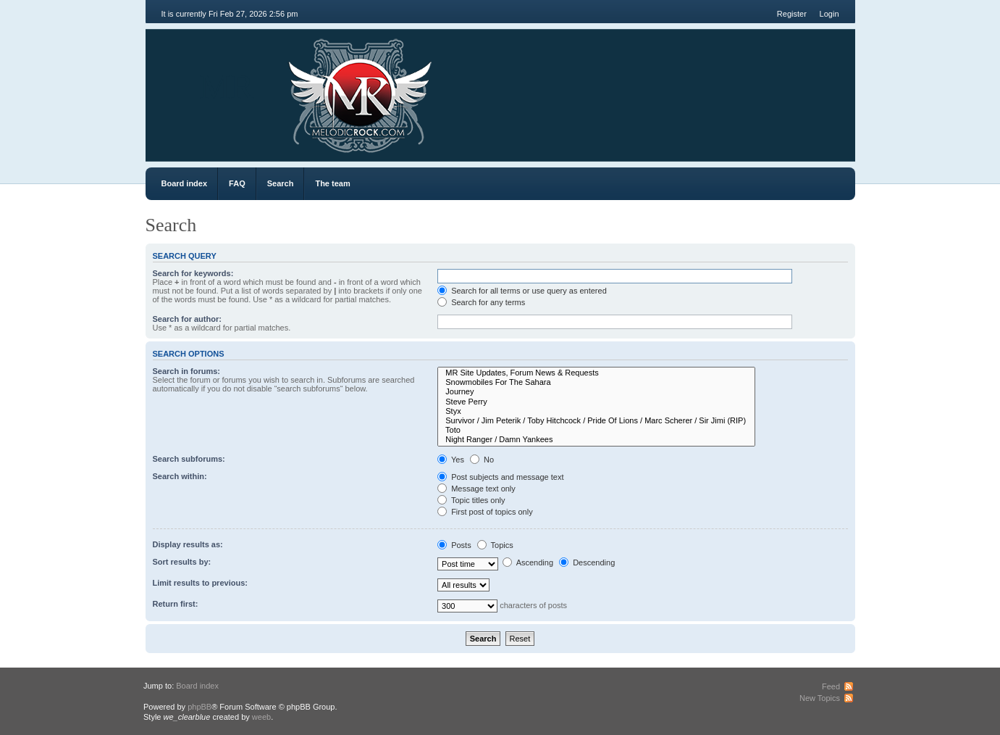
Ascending (528, 562)
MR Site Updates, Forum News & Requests (596, 373)
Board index (184, 183)
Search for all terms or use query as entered (522, 290)
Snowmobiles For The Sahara (596, 382)
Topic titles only (471, 500)
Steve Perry (596, 402)
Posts (454, 545)
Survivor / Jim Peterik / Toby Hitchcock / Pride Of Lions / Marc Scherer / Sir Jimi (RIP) (596, 420)
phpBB (199, 706)
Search (280, 183)
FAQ (237, 183)
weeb (261, 717)
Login (829, 13)
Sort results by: (182, 561)
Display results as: (188, 544)
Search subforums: (189, 458)
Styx (596, 411)
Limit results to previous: (200, 582)
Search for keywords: (193, 273)
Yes (450, 459)
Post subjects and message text (500, 477)
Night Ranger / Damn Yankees (596, 439)
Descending (587, 562)
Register (792, 13)
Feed (831, 686)
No (482, 459)
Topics (495, 545)
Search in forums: (187, 371)
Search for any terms (481, 302)
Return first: (175, 603)
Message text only (476, 488)
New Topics (819, 698)
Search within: (180, 476)
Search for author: (187, 319)
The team (332, 183)
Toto (596, 430)
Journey (596, 391)
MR (227, 86)
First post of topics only (485, 511)
